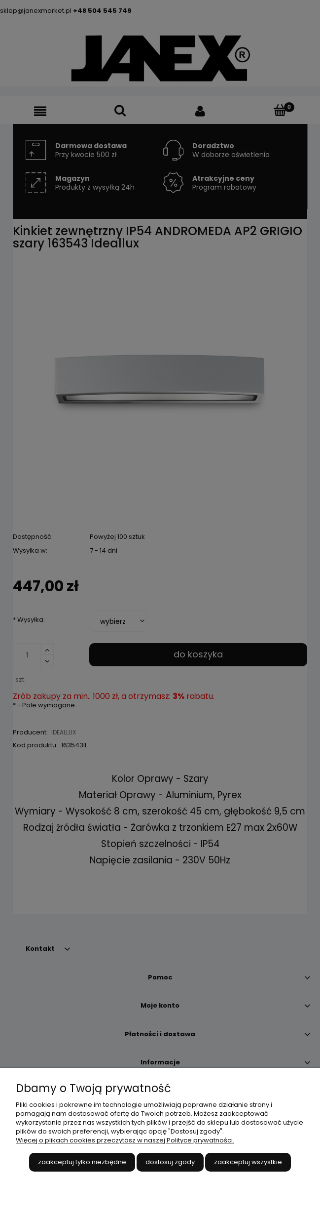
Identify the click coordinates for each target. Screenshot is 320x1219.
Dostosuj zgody (170, 1162)
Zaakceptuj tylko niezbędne (82, 1162)
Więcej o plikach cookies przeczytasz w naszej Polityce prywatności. (125, 1140)
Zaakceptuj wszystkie (248, 1162)
